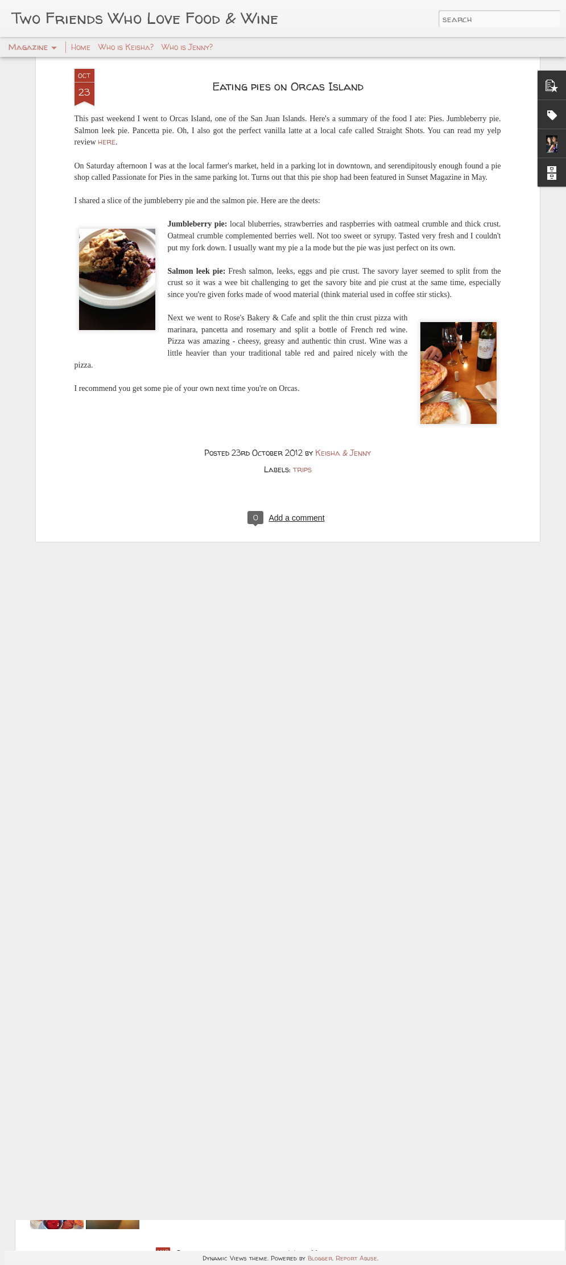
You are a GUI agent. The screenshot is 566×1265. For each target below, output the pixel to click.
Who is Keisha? (126, 47)
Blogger (320, 1258)
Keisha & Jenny (343, 341)
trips (302, 358)
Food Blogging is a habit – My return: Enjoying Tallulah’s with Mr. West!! (278, 1130)
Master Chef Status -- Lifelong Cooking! (265, 994)
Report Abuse (356, 1258)
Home (80, 47)
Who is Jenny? (187, 47)
